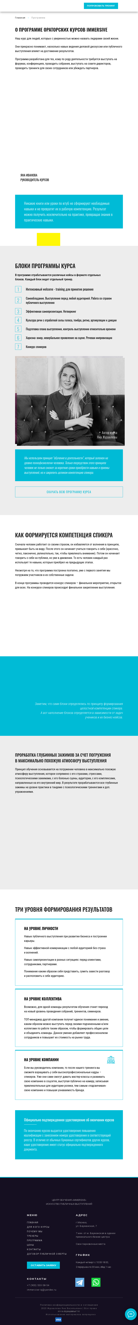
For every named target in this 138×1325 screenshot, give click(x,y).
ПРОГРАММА (34, 1240)
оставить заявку (43, 1265)
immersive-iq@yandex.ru (41, 1289)
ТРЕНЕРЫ (32, 1236)
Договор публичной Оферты (47, 1254)
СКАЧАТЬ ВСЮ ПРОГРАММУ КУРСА (69, 492)
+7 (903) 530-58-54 (38, 1285)
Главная (20, 18)
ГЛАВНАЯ (32, 1222)
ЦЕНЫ (30, 1245)
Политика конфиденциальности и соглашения (69, 1305)
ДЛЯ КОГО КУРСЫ (38, 1227)
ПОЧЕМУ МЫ (35, 1231)
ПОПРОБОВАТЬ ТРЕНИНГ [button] (101, 5)
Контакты (34, 1249)
